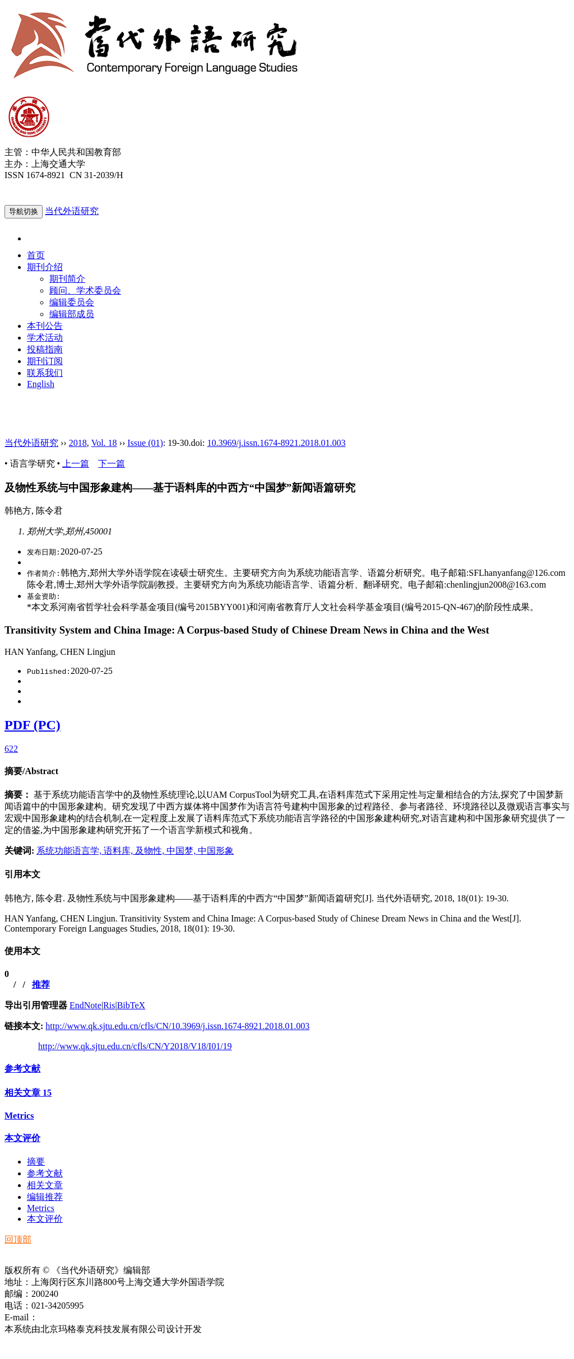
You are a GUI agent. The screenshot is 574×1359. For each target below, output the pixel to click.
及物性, (150, 850)
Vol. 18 (104, 443)
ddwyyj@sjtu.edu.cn (75, 1317)
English (40, 384)
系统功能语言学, (70, 850)
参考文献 (22, 1068)
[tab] (287, 772)
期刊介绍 (45, 267)
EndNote (85, 1005)
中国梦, (182, 850)
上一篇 (75, 463)
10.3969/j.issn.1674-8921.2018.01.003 (276, 443)
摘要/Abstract (31, 771)
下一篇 (111, 463)
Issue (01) (145, 443)
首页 (36, 255)
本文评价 (22, 1138)
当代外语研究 (72, 211)
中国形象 (216, 850)
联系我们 (45, 373)
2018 (78, 443)
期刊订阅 (45, 361)
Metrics (19, 1115)
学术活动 (45, 337)
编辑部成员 (71, 314)
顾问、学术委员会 (85, 290)
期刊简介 (67, 278)
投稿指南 (45, 349)
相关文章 (28, 1092)
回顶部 (17, 1239)
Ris (109, 1005)
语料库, (119, 850)
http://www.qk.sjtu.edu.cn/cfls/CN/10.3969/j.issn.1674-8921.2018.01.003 (177, 1026)
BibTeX (131, 1005)
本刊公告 (45, 326)
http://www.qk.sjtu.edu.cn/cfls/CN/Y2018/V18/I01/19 (135, 1046)
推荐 (41, 984)
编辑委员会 (71, 302)
